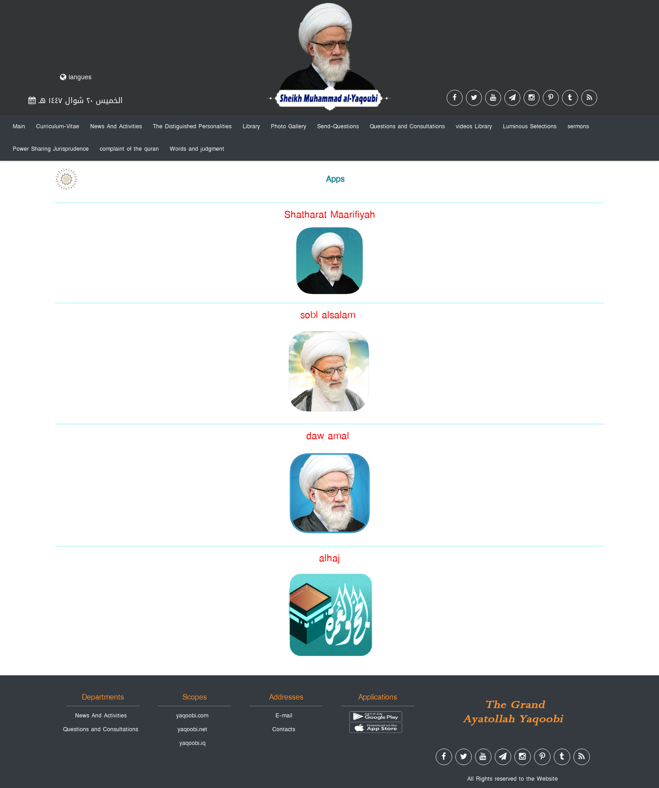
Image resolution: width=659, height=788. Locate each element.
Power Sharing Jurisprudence (51, 149)
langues (76, 77)
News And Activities (116, 126)
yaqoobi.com (192, 716)
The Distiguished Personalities (192, 126)
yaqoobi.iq (192, 743)
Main (19, 126)
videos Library (474, 126)
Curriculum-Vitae (57, 126)
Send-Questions (338, 126)
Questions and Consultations (407, 126)
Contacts (283, 729)
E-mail (283, 716)
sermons (578, 126)
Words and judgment (197, 149)
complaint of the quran (129, 149)
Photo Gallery (288, 126)
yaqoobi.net (192, 729)
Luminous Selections (529, 126)
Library (251, 126)
